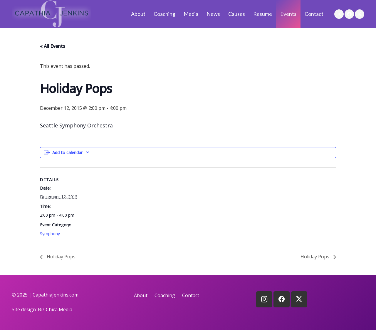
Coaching (165, 295)
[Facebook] (349, 14)
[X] (359, 14)
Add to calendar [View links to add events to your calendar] (67, 152)
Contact (190, 295)
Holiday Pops (60, 256)
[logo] (51, 14)
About (140, 295)
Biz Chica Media (55, 309)
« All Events (52, 46)
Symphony (50, 233)
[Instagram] (339, 14)
